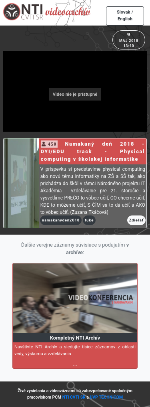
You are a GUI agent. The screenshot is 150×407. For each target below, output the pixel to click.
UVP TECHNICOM (106, 397)
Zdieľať (136, 220)
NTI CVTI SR (74, 397)
